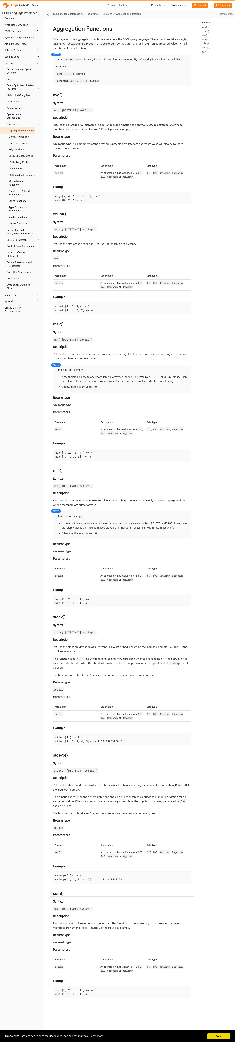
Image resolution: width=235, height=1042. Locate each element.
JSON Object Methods (21, 155)
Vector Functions (18, 217)
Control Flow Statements (20, 246)
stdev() (205, 43)
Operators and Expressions (14, 116)
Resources (177, 5)
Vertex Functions (18, 223)
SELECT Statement (17, 239)
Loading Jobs (11, 56)
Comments (13, 278)
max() (205, 35)
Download (200, 5)
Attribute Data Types (15, 43)
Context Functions (19, 136)
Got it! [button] (218, 1036)
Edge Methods (16, 149)
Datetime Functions (19, 143)
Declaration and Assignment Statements (20, 232)
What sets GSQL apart (16, 24)
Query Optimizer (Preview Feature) (20, 87)
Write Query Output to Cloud (18, 286)
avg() (204, 27)
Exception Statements (19, 272)
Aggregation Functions (21, 130)
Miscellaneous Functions (17, 183)
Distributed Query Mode (19, 95)
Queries (11, 79)
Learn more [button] (96, 1036)
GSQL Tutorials (12, 31)
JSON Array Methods (20, 162)
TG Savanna (223, 5)
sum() (205, 51)
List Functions (16, 168)
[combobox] (125, 5)
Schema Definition (14, 50)
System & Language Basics (19, 37)
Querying (9, 63)
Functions (12, 124)
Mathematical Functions (22, 175)
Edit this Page (226, 13)
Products (156, 5)
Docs (35, 5)
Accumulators (14, 108)
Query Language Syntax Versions (19, 71)
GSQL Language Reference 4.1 (68, 13)
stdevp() (206, 47)
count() (205, 31)
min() (204, 39)
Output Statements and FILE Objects (19, 264)
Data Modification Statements (16, 254)
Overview (9, 18)
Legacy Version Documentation (12, 309)
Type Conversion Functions (18, 209)
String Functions (18, 201)
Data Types (13, 101)
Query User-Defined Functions (19, 193)
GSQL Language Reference (19, 13)
